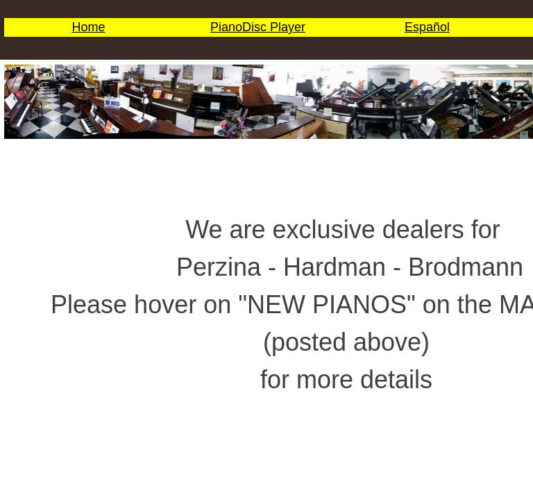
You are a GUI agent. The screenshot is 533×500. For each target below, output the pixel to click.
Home (88, 27)
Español (427, 27)
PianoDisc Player (257, 27)
